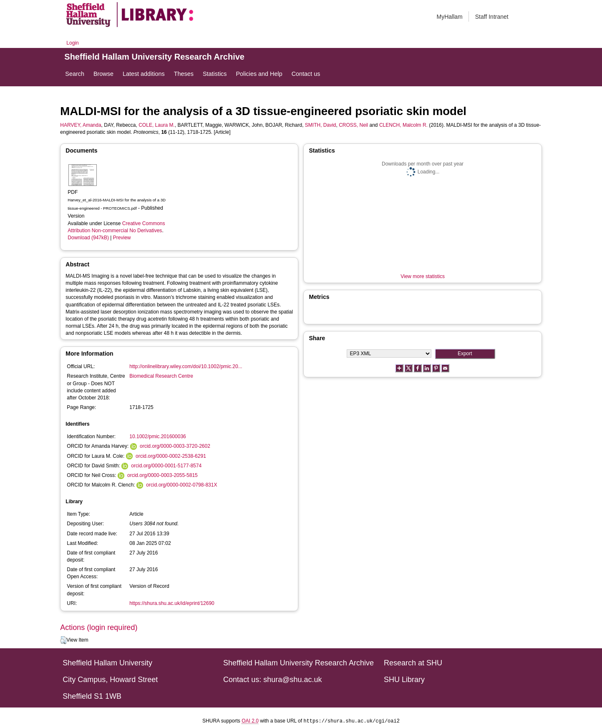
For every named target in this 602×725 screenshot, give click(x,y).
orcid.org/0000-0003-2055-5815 (162, 475)
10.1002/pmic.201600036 (157, 436)
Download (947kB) (88, 238)
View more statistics (422, 276)
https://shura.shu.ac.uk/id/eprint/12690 (171, 603)
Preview (122, 238)
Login (72, 43)
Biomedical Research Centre (161, 376)
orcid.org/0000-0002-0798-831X (181, 485)
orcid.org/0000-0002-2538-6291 (171, 456)
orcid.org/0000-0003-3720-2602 (175, 446)
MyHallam (450, 16)
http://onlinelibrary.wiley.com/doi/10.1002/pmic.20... (185, 366)
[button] (63, 640)
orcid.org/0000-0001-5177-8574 (166, 466)
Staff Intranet (492, 16)
